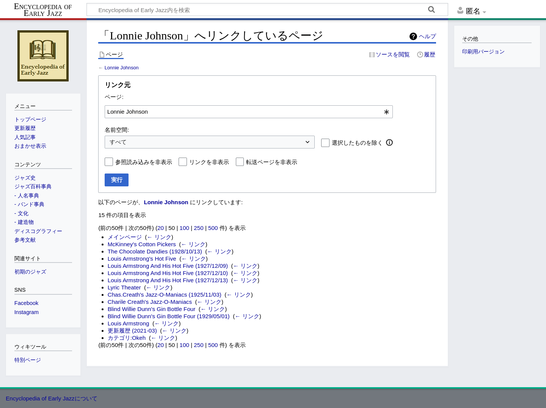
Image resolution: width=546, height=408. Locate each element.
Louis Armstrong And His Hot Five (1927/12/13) (168, 280)
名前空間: (117, 130)
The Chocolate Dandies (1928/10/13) (155, 251)
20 (160, 228)
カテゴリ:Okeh (127, 338)
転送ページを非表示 (271, 162)
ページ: (114, 97)
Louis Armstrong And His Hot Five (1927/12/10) (168, 273)
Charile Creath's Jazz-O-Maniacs (150, 302)
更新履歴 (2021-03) (132, 330)
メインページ (125, 237)
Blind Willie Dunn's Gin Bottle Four (152, 309)
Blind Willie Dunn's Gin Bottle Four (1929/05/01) (169, 316)
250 (198, 228)
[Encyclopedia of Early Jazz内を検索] (267, 9)
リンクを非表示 (209, 162)
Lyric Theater (124, 287)
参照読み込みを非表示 (143, 162)
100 (184, 228)
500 (213, 228)
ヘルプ (427, 36)
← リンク (159, 237)
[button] (389, 142)
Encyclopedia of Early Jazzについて (51, 398)
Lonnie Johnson (122, 67)
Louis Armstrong (128, 323)
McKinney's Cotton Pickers (142, 244)
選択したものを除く (357, 142)
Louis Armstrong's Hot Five (142, 258)
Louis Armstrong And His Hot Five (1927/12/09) (168, 266)
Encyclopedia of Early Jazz (43, 10)
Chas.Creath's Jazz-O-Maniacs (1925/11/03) (164, 294)
